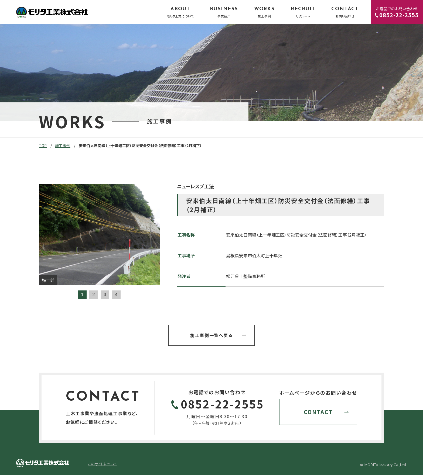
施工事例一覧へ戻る (211, 335)
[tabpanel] (99, 234)
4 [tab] (116, 294)
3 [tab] (105, 294)
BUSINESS (224, 12)
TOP (43, 145)
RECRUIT (303, 12)
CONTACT (345, 12)
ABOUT (180, 12)
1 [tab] (82, 294)
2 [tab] (94, 294)
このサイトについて (102, 463)
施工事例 (62, 145)
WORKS (264, 12)
